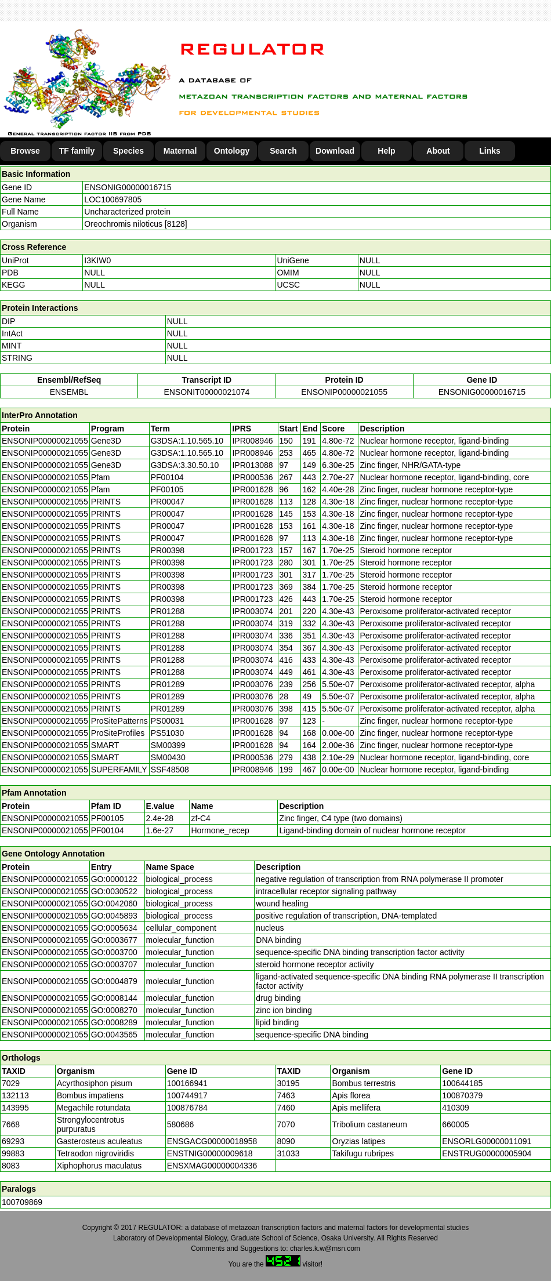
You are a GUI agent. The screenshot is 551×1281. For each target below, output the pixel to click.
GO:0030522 (114, 891)
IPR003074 (252, 611)
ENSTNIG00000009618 (210, 1153)
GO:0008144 (114, 998)
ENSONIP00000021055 (344, 392)
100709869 (22, 1202)
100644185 (462, 1083)
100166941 (187, 1083)
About (437, 150)
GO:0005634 (114, 927)
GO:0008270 (114, 1010)
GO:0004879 (114, 981)
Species (128, 150)
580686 (180, 1124)
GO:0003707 (114, 964)
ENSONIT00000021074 (206, 392)
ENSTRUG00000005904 (486, 1153)
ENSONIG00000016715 (127, 187)
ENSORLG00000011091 (486, 1141)
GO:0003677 (114, 940)
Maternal (180, 150)
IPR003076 (252, 684)
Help (386, 150)
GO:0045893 (114, 915)
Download (335, 150)
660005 (455, 1124)
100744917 (187, 1095)
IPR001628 (252, 489)
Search (283, 150)
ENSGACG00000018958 (212, 1141)
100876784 (187, 1107)
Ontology (231, 150)
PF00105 (107, 818)
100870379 (462, 1095)
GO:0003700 (114, 952)
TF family (77, 150)
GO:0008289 (114, 1022)
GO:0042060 (114, 903)
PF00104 (107, 830)
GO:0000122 (114, 879)
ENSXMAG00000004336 (212, 1165)
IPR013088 (252, 465)
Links (490, 150)
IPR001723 (252, 550)
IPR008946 (252, 440)
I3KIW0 (97, 260)
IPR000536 (252, 477)
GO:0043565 (114, 1034)
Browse (25, 150)
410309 (455, 1107)
